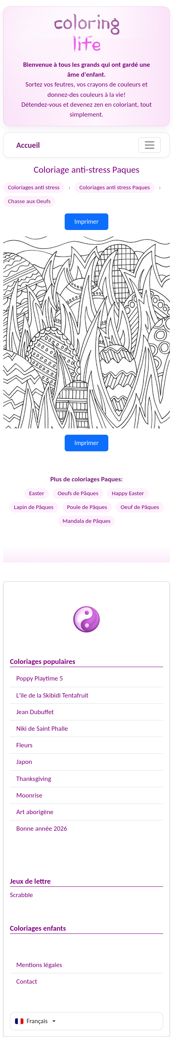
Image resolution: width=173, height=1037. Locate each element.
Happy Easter (128, 493)
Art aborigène (35, 812)
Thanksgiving (33, 779)
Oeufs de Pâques (78, 493)
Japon (24, 762)
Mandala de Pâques (87, 520)
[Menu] (149, 145)
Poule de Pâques (87, 507)
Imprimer (87, 221)
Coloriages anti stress (34, 187)
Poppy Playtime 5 (39, 678)
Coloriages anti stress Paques (114, 187)
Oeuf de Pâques (140, 507)
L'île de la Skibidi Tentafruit (52, 695)
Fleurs (24, 745)
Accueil (28, 145)
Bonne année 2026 (41, 828)
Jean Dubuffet (35, 712)
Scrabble (21, 895)
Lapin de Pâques (34, 507)
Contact (26, 981)
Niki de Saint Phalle (42, 728)
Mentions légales (39, 965)
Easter (36, 493)
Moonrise (29, 795)
